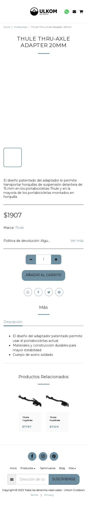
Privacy (49, 495)
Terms (34, 495)
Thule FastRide (55, 419)
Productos (20, 27)
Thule (19, 228)
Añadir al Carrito (43, 275)
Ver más (77, 241)
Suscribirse (64, 479)
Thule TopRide (27, 419)
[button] (5, 11)
